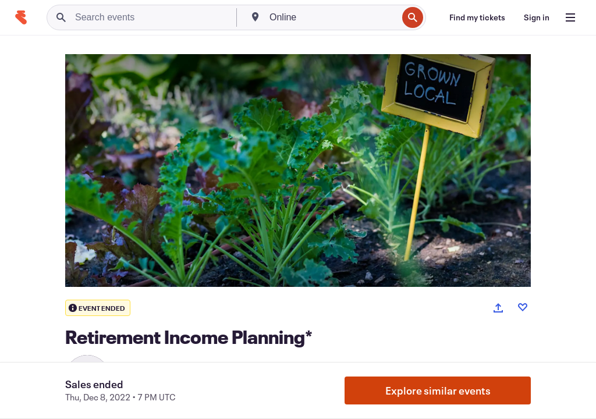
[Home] (21, 17)
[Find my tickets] (477, 17)
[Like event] (523, 307)
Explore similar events (438, 390)
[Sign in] (537, 17)
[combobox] (332, 17)
